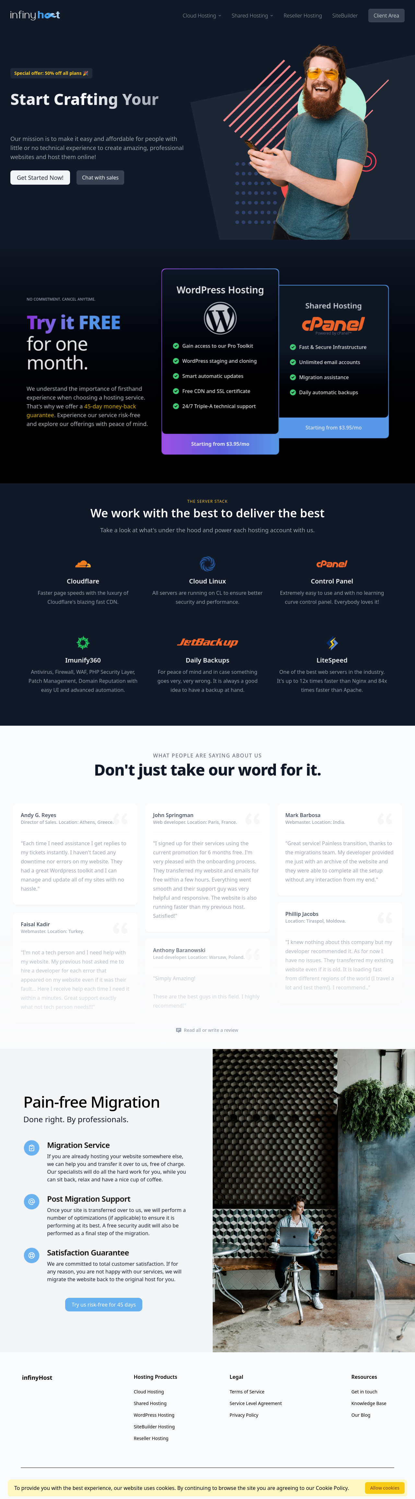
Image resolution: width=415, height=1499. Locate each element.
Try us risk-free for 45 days (104, 1304)
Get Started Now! (40, 177)
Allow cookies (384, 1488)
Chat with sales (100, 177)
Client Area (386, 15)
